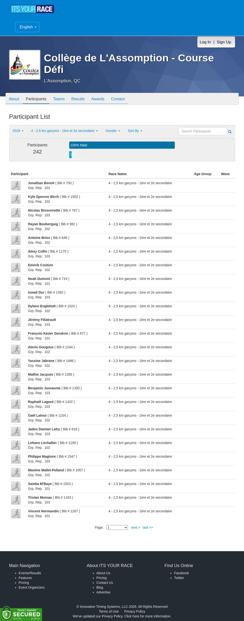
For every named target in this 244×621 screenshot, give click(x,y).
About (14, 99)
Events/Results (30, 573)
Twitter (179, 578)
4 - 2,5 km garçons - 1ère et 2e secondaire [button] (64, 131)
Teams (62, 99)
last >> (148, 527)
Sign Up (224, 42)
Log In (205, 42)
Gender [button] (113, 131)
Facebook (181, 573)
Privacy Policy (134, 611)
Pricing (24, 583)
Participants (38, 99)
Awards (103, 99)
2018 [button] (18, 131)
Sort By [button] (135, 131)
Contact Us (104, 583)
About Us (103, 573)
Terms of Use (109, 611)
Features (25, 578)
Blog (99, 587)
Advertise (103, 592)
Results (82, 99)
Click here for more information (147, 616)
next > (135, 527)
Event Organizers (32, 587)
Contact (125, 99)
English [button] (28, 27)
